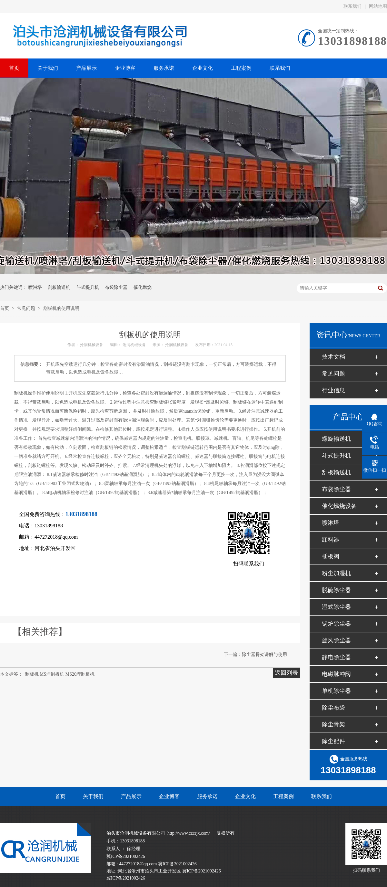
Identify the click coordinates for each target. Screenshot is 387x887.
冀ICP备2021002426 (125, 856)
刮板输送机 (59, 287)
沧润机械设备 (91, 345)
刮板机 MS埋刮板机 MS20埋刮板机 (59, 674)
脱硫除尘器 (336, 590)
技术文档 (333, 357)
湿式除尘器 (336, 607)
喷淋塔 (35, 287)
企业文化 (245, 796)
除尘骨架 (333, 724)
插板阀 (330, 556)
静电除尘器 (336, 657)
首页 (5, 308)
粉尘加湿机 (336, 573)
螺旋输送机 (336, 439)
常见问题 (26, 308)
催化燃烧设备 (339, 506)
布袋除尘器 (116, 287)
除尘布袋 (333, 707)
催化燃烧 (143, 287)
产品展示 (131, 796)
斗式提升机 (87, 287)
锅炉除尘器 (336, 623)
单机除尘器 (336, 691)
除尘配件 (333, 741)
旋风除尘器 (336, 640)
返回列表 (286, 673)
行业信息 (333, 390)
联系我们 (352, 6)
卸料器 (330, 539)
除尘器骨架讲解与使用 (264, 654)
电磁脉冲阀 (336, 674)
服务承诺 (207, 796)
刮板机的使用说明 (61, 308)
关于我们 (93, 796)
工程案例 (283, 796)
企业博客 (169, 796)
